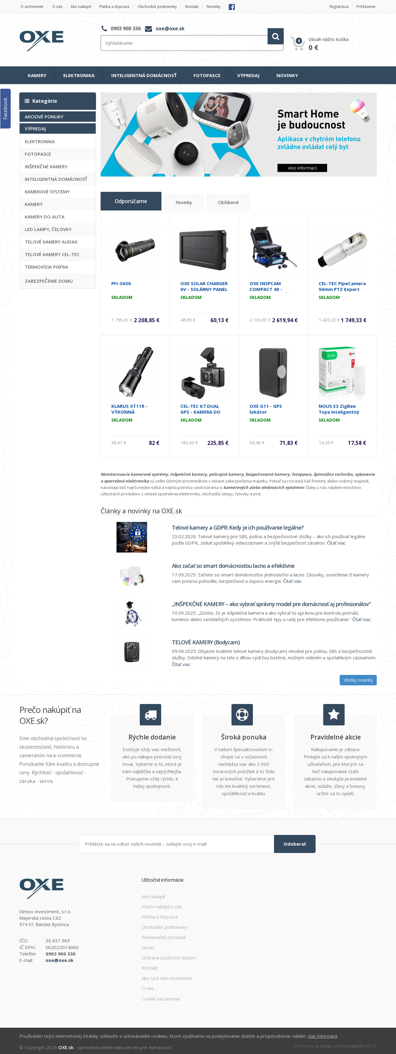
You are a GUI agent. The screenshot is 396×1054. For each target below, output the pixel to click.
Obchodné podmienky (168, 6)
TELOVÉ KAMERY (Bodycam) (206, 640)
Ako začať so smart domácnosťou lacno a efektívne (233, 563)
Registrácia (336, 6)
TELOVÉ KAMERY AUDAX (51, 241)
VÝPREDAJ (248, 75)
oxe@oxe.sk (170, 28)
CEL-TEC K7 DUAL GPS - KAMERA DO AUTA (200, 410)
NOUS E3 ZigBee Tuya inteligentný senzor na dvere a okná (339, 412)
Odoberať (294, 841)
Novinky (229, 6)
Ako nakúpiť (85, 6)
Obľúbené (239, 203)
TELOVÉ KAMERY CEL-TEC (52, 254)
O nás (59, 6)
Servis (148, 945)
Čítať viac (336, 541)
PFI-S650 (121, 281)
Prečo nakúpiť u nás (162, 904)
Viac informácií (322, 1033)
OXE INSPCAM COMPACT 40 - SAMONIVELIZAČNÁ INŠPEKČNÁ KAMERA (272, 290)
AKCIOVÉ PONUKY (44, 116)
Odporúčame (135, 201)
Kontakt (205, 6)
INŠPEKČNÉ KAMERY (46, 166)
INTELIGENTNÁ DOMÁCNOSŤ (144, 75)
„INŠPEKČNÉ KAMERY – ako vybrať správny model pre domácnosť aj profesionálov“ (271, 601)
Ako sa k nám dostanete (167, 975)
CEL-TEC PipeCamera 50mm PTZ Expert (342, 284)
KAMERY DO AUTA (45, 216)
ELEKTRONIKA (78, 75)
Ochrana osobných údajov (169, 955)
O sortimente (31, 6)
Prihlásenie (366, 6)
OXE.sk (65, 1044)
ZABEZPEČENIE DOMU (49, 280)
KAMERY (37, 75)
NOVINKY (287, 75)
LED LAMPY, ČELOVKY (48, 229)
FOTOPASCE (207, 75)
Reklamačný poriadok (164, 934)
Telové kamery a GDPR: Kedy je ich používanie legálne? (238, 525)
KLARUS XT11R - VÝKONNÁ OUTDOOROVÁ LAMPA (129, 412)
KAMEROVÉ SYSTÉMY (47, 191)
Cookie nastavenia (160, 996)
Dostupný (312, 1043)
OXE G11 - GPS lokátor (266, 407)
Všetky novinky (358, 678)
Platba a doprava (122, 6)
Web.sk (358, 1043)
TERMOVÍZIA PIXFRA (46, 266)
